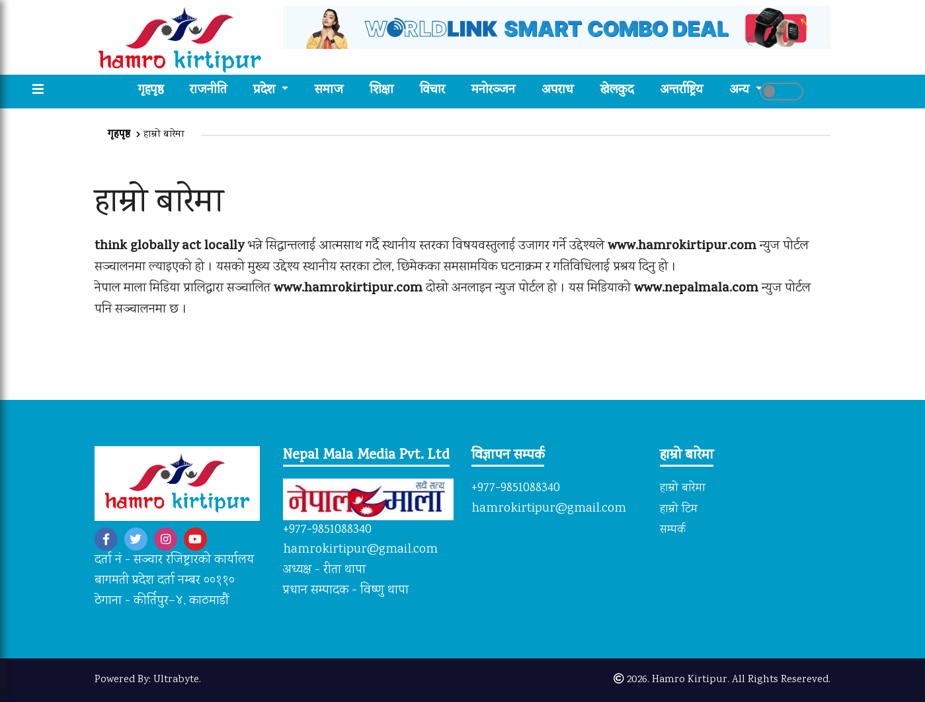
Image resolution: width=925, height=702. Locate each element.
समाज (329, 90)
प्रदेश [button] (265, 90)
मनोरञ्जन (493, 90)
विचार (432, 90)
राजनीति (208, 90)
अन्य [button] (740, 90)
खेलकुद (616, 90)
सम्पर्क (673, 530)
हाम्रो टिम (679, 509)
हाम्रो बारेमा (682, 488)
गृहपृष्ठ (157, 90)
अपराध (558, 90)
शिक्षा (381, 90)
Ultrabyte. (177, 679)
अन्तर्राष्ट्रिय (681, 90)
